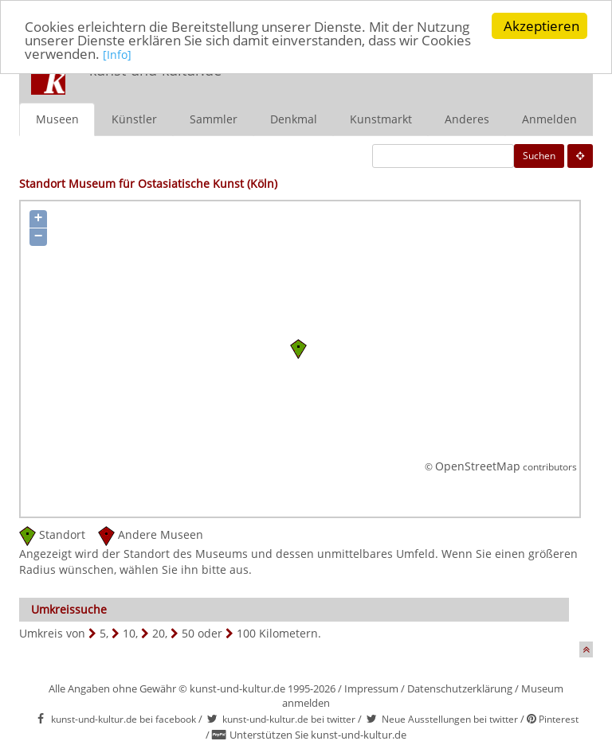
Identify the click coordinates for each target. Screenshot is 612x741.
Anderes (467, 118)
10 (129, 632)
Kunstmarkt (381, 118)
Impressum (371, 688)
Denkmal (293, 118)
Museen (57, 118)
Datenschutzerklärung (459, 688)
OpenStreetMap (477, 466)
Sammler (213, 118)
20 (158, 632)
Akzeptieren (541, 26)
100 (246, 632)
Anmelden (549, 118)
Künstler (134, 118)
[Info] (117, 53)
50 (188, 632)
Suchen (539, 155)
